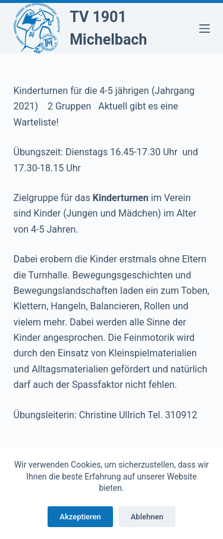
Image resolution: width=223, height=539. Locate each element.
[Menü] (204, 28)
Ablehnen (147, 516)
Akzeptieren (79, 516)
